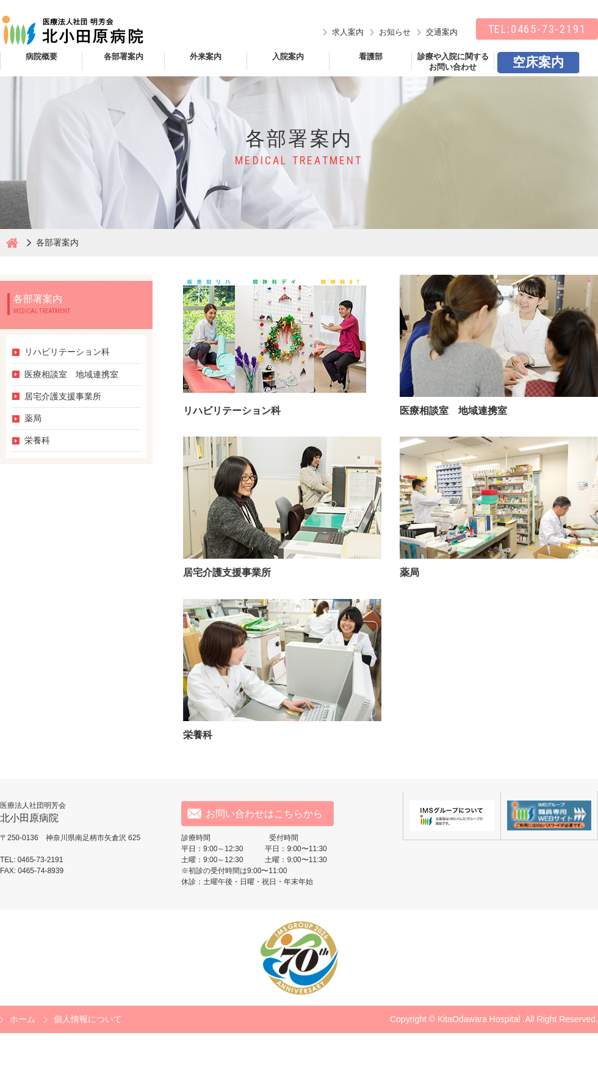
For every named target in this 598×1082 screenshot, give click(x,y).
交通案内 (442, 32)
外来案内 (206, 56)
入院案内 (288, 56)
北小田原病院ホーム (12, 242)
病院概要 (41, 56)
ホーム (22, 1019)
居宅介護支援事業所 (62, 396)
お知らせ (395, 32)
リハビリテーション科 (67, 352)
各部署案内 (123, 56)
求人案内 (348, 32)
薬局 (32, 418)
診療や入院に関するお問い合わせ (453, 61)
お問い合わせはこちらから (264, 813)
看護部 (371, 56)
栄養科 (37, 440)
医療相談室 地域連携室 (71, 374)
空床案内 (538, 62)
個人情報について (88, 1019)
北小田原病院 (71, 30)
